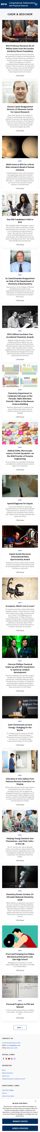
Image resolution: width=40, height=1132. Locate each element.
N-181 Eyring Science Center (11, 1054)
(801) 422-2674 (12, 1060)
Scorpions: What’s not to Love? (20, 614)
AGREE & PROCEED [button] (20, 1128)
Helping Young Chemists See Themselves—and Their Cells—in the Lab (20, 850)
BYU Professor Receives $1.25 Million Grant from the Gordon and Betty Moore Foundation (20, 49)
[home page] (4, 4)
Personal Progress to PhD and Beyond (20, 1017)
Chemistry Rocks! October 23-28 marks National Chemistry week (20, 906)
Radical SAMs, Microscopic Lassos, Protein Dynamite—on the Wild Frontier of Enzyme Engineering (20, 461)
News (20, 163)
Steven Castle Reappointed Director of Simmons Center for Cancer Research (20, 112)
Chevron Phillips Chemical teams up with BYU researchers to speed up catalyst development (20, 677)
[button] (35, 1101)
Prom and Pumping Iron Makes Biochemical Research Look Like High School (20, 967)
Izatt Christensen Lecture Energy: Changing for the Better (20, 737)
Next (20, 1039)
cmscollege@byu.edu (13, 1057)
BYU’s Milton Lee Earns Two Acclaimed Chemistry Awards (20, 342)
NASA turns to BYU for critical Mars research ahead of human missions (20, 169)
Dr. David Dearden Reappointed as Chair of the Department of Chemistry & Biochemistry (20, 284)
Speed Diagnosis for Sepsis (20, 510)
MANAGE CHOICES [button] (20, 1121)
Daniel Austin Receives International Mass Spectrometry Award (20, 564)
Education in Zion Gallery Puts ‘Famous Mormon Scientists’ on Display (20, 791)
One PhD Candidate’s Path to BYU (20, 223)
